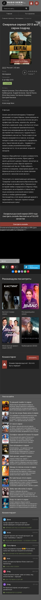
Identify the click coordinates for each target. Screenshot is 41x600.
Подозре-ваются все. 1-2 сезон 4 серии (20, 541)
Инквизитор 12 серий (12, 592)
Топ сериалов (30, 14)
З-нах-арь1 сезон (11, 566)
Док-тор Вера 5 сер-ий (13, 579)
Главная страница (8, 18)
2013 (4, 67)
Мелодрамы (19, 18)
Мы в (34, 267)
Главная (9, 14)
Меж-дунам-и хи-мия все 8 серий (17, 553)
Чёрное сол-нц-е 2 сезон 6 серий (17, 528)
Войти (31, 3)
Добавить (33, 358)
